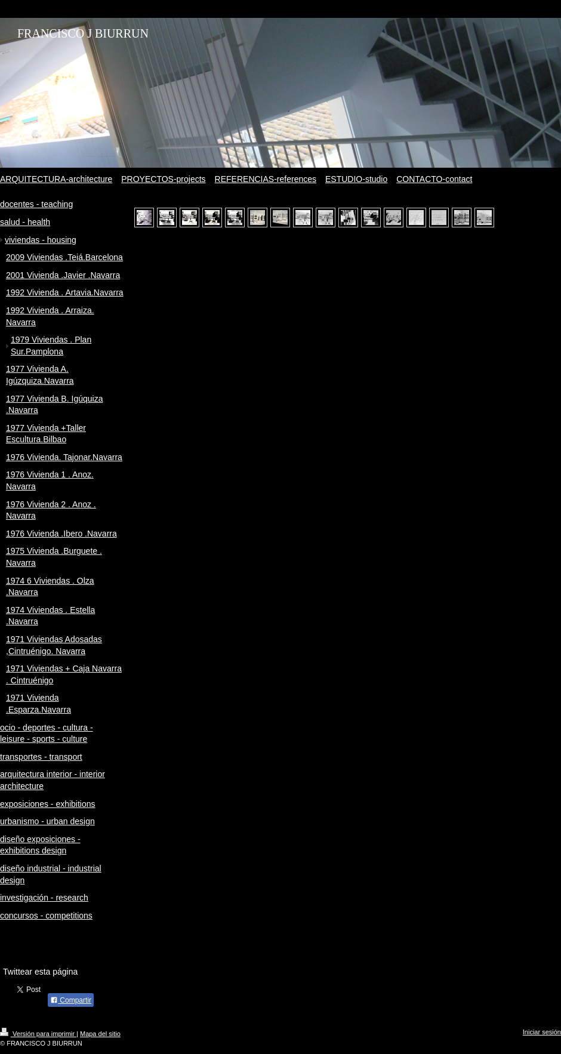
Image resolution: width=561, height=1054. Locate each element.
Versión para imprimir (38, 1033)
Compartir (70, 1000)
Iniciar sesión (542, 1031)
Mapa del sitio (100, 1033)
